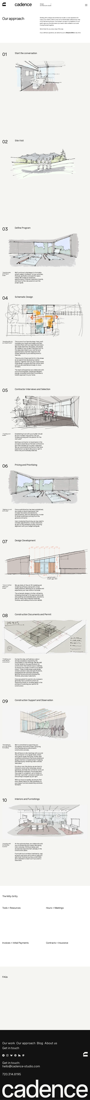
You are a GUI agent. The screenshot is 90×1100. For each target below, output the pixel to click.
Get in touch (10, 1048)
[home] (4, 4)
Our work (8, 1043)
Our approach (25, 1043)
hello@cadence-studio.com (21, 1066)
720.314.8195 (11, 1074)
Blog (40, 1043)
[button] (86, 5)
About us (51, 1043)
